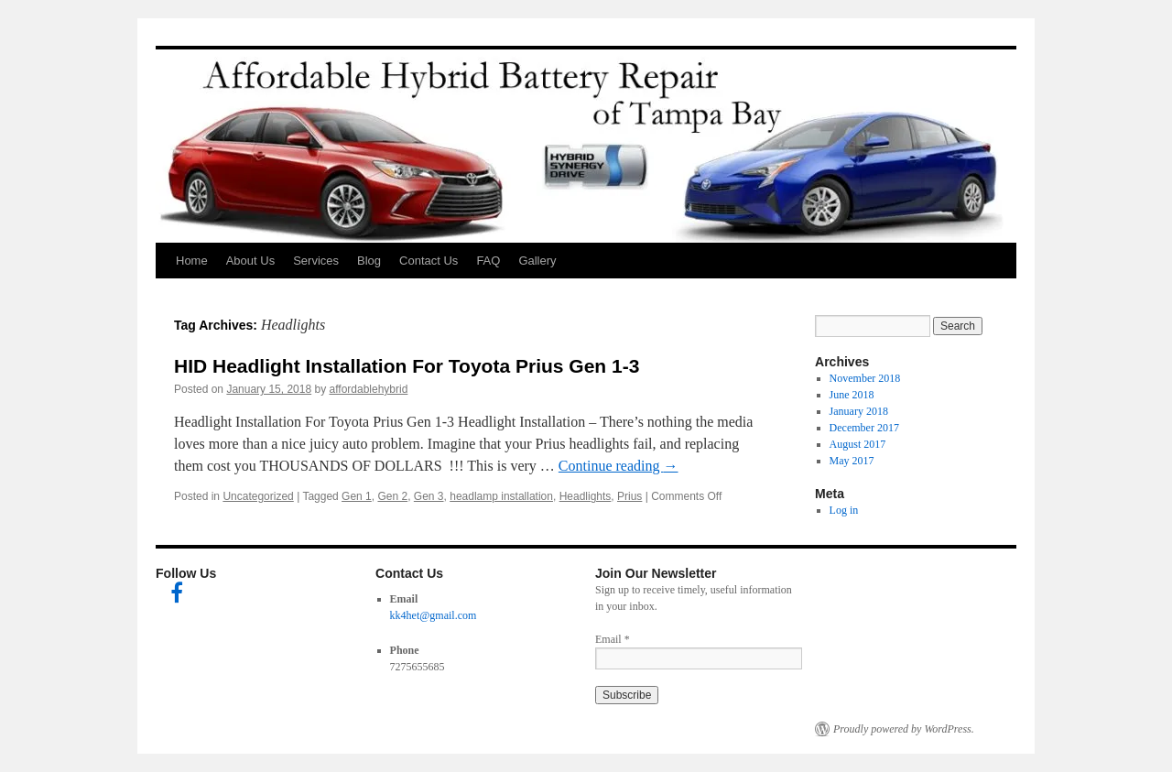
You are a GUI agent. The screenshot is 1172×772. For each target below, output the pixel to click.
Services (316, 260)
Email (612, 639)
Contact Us (428, 260)
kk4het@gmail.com (433, 615)
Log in (844, 510)
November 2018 (865, 378)
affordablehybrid (369, 389)
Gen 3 (429, 496)
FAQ (488, 260)
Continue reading (618, 465)
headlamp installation (501, 496)
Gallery (537, 260)
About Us (250, 260)
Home (192, 260)
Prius (629, 496)
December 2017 (864, 427)
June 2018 (852, 394)
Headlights (585, 496)
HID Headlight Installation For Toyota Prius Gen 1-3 (406, 365)
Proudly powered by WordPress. (903, 729)
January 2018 (859, 411)
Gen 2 (392, 496)
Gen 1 (357, 496)
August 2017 (858, 444)
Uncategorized (257, 496)
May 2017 (852, 460)
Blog (369, 260)
